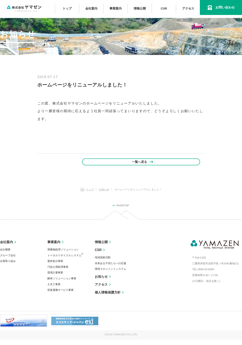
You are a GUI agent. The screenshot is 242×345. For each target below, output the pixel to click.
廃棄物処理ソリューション (63, 254)
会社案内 (91, 8)
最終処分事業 (55, 266)
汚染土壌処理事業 (57, 272)
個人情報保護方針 (108, 298)
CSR (164, 8)
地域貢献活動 (103, 262)
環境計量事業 (55, 278)
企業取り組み (8, 266)
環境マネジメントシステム (110, 274)
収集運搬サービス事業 (60, 295)
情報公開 (140, 8)
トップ (67, 8)
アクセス (188, 8)
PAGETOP (122, 210)
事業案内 (116, 8)
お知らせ (101, 282)
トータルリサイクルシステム (65, 260)
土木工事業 (53, 289)
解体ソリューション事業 (61, 283)
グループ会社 (8, 260)
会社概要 (5, 254)
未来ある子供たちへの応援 (110, 268)
